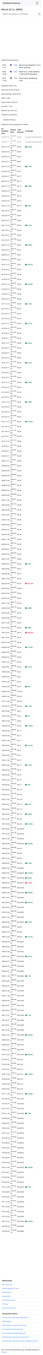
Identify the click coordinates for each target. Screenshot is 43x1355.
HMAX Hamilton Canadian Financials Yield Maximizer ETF (20, 1341)
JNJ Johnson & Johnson (9, 1308)
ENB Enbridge (6, 1321)
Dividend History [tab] (9, 120)
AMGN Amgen (6, 1292)
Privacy (4, 1352)
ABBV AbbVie (6, 1296)
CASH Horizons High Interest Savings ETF (15, 1318)
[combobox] (19, 14)
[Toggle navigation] (37, 3)
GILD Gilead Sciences (8, 1300)
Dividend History (11, 3)
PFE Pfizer (5, 1304)
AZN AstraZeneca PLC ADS (10, 1288)
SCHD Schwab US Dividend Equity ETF (14, 1333)
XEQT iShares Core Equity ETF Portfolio (14, 1325)
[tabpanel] (21, 678)
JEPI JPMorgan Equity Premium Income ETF (15, 1337)
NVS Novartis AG (7, 1285)
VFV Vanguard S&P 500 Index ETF (12, 1329)
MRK (15, 65)
